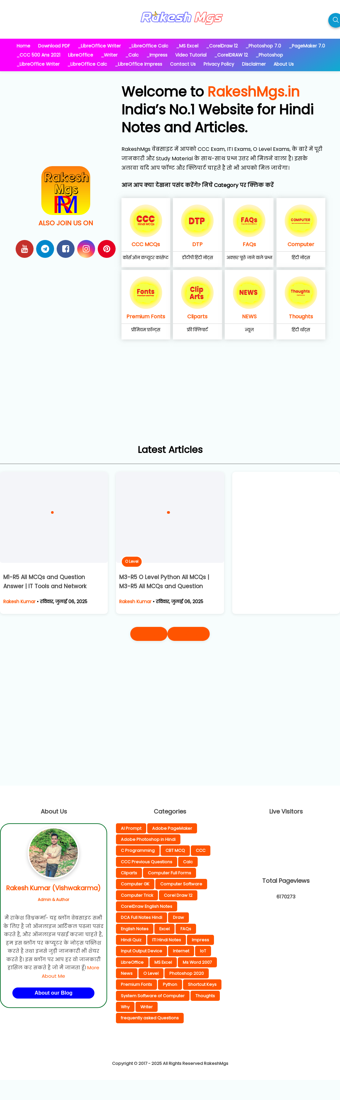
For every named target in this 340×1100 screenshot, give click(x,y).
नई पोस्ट (148, 634)
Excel (164, 929)
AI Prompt (131, 828)
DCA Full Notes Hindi (141, 917)
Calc (188, 862)
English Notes (135, 929)
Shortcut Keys (202, 984)
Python (170, 984)
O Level (131, 561)
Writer (146, 1007)
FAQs (249, 244)
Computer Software (181, 884)
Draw (178, 917)
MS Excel (163, 962)
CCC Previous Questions (146, 862)
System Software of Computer (153, 996)
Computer (301, 244)
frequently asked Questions (150, 1018)
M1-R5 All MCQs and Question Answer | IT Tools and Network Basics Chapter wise (44, 586)
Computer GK (135, 884)
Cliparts (197, 316)
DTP (197, 244)
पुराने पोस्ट (189, 634)
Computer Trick (137, 895)
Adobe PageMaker (172, 828)
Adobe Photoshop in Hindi (148, 839)
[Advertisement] (170, 396)
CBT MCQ (175, 850)
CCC (200, 850)
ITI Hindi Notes (166, 940)
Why (125, 1007)
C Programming (138, 850)
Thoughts (301, 316)
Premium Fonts (145, 316)
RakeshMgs (216, 1063)
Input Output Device (141, 951)
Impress (200, 940)
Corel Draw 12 (178, 895)
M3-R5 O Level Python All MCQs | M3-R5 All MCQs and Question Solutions (164, 586)
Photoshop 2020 (186, 973)
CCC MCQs (146, 244)
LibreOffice (132, 962)
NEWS (249, 316)
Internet (181, 951)
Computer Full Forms (169, 873)
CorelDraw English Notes (146, 906)
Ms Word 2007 (197, 962)
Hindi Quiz (131, 940)
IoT (203, 951)
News (127, 973)
